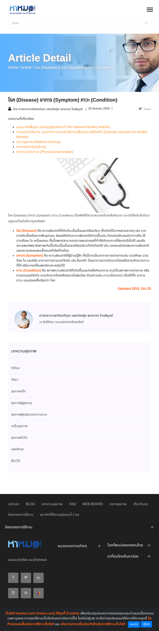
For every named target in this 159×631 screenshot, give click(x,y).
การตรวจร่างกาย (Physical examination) (44, 152)
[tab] (79, 528)
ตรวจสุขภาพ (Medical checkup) (38, 142)
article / (27, 67)
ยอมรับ (134, 624)
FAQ (72, 504)
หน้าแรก (13, 504)
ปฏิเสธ (146, 624)
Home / (14, 67)
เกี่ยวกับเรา (140, 504)
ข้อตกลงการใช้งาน (20, 514)
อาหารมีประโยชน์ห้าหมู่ (31, 147)
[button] (149, 9)
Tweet (144, 109)
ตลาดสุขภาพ (118, 504)
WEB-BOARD (92, 504)
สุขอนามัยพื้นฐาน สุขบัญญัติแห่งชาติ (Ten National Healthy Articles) (63, 127)
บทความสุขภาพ (52, 504)
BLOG (30, 504)
